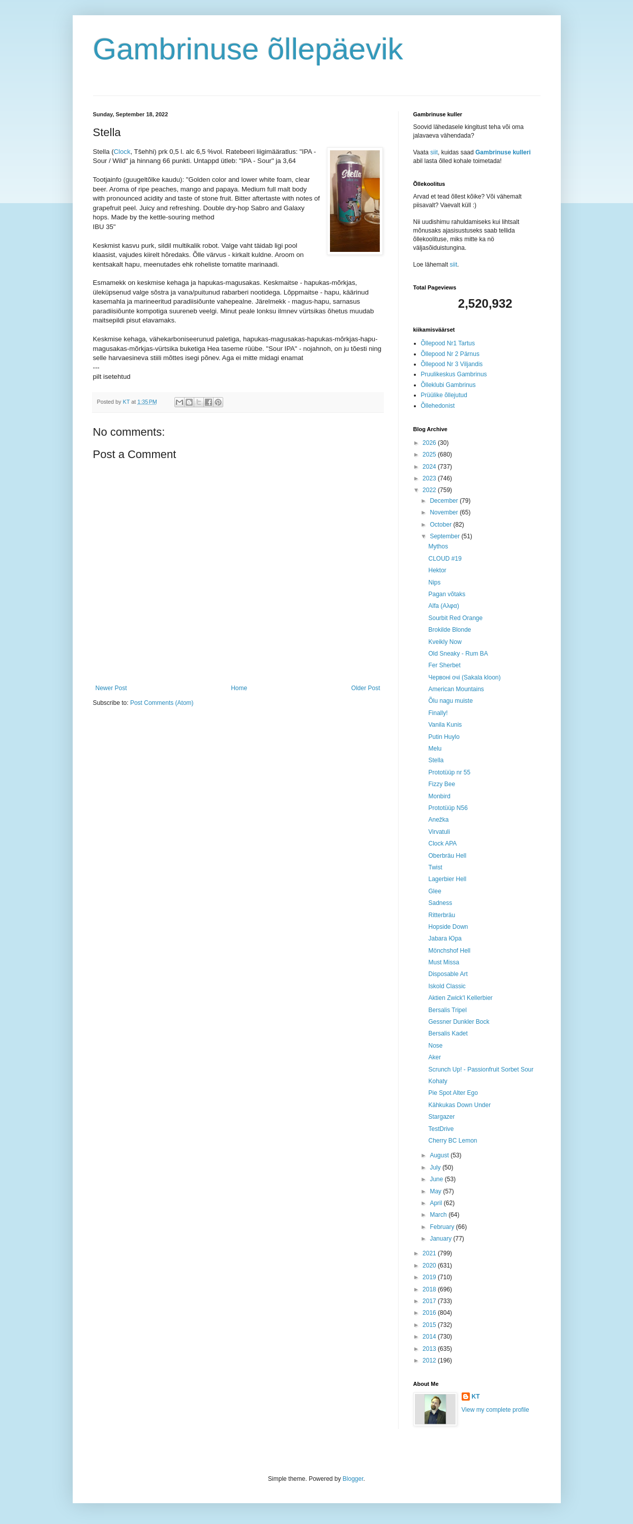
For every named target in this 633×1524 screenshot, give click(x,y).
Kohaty (437, 1081)
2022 (430, 490)
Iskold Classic (446, 986)
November (445, 512)
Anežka (438, 819)
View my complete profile (495, 1409)
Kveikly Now (444, 641)
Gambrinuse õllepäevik (248, 49)
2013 (430, 1348)
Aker (434, 1057)
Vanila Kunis (445, 724)
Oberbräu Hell (447, 855)
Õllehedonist (438, 405)
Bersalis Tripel (447, 1010)
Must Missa (443, 962)
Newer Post (111, 688)
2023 (430, 478)
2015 (430, 1324)
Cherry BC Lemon (452, 1140)
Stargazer (441, 1116)
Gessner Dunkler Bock (458, 1021)
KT (476, 1396)
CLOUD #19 (444, 558)
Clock (122, 151)
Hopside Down (448, 926)
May (436, 1191)
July (436, 1167)
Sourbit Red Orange (455, 618)
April (436, 1203)
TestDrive (441, 1128)
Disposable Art (447, 974)
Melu (434, 748)
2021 (430, 1253)
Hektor (437, 570)
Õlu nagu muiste (450, 700)
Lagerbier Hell (447, 879)
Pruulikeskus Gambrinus (454, 374)
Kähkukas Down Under (459, 1105)
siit (434, 152)
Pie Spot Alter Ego (452, 1092)
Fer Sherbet (444, 665)
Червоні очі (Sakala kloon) (464, 677)
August (440, 1155)
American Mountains (456, 689)
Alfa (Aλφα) (443, 605)
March (439, 1214)
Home (239, 688)
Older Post (365, 688)
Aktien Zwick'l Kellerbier (460, 997)
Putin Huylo (443, 736)
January (441, 1238)
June (437, 1179)
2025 (430, 454)
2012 (430, 1360)
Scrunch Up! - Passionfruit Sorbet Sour (480, 1069)
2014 (430, 1336)
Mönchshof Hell (449, 950)
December (445, 500)
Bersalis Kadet (447, 1033)
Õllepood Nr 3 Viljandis (452, 364)
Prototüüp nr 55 (449, 772)
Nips (434, 582)
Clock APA (442, 843)
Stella (435, 760)
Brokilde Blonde (449, 629)
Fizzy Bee (441, 784)
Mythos (438, 546)
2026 (430, 442)
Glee (434, 891)
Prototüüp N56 (447, 808)
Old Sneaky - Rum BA (458, 653)
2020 (430, 1265)
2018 (430, 1289)
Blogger (353, 1478)
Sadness (440, 902)
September (445, 536)
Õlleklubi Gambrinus (448, 384)
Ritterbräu (441, 915)
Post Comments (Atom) (162, 702)
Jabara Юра (445, 938)
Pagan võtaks (446, 594)
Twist (435, 867)
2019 (430, 1277)
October (441, 524)
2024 (430, 466)
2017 (430, 1301)
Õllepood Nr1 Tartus (448, 343)
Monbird (439, 796)
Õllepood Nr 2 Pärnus (450, 354)
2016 (430, 1312)
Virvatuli (438, 831)
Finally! (437, 713)
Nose (435, 1045)
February (443, 1226)
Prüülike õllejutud (444, 395)
